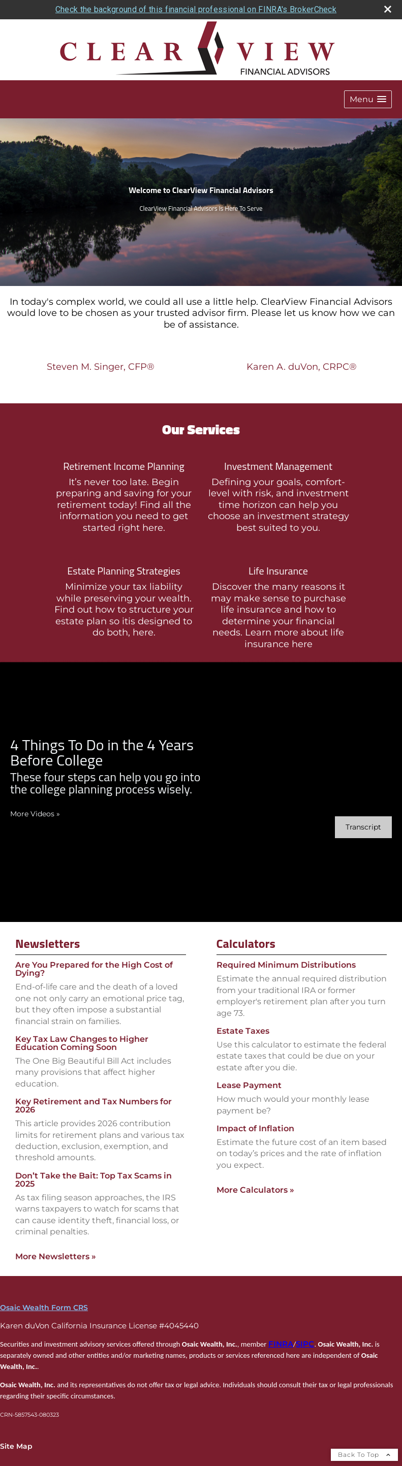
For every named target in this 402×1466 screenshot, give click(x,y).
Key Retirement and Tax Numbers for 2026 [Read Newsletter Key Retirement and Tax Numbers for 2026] (93, 1105)
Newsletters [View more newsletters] (47, 943)
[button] (368, 99)
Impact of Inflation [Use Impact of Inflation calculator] (255, 1128)
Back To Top (364, 1454)
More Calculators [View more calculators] (255, 1190)
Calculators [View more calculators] (246, 943)
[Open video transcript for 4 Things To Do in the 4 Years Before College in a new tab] (363, 827)
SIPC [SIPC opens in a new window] (305, 1344)
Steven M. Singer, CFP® (100, 366)
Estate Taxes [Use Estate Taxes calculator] (243, 1031)
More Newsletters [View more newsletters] (55, 1256)
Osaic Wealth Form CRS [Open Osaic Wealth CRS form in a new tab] (44, 1307)
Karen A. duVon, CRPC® (301, 366)
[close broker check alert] (388, 9)
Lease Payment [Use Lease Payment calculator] (249, 1085)
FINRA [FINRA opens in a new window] (280, 1344)
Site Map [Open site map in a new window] (16, 1446)
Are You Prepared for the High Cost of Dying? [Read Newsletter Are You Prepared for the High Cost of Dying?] (94, 969)
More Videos (35, 813)
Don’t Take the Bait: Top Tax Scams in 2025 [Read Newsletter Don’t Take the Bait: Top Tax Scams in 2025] (93, 1180)
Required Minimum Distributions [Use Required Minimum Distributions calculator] (286, 965)
